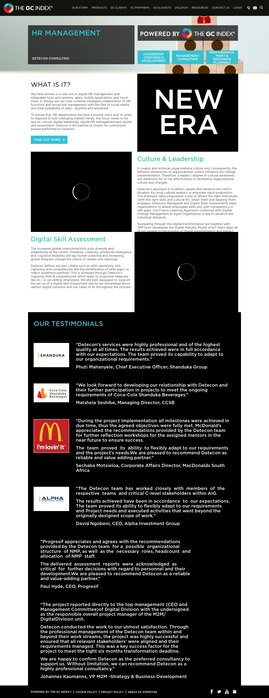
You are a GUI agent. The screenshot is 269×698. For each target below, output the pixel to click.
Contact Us (221, 8)
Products (99, 8)
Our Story (80, 8)
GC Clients (119, 8)
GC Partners (139, 8)
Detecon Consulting (50, 58)
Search (262, 8)
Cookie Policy (86, 692)
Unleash (181, 8)
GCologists (162, 8)
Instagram (234, 692)
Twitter (219, 692)
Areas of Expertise (142, 692)
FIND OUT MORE (47, 139)
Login (237, 8)
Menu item (249, 8)
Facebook (211, 692)
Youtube (227, 692)
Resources (200, 8)
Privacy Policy (112, 692)
